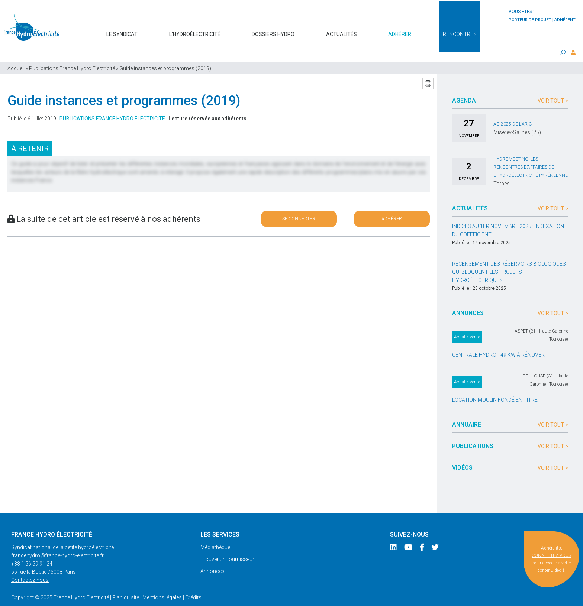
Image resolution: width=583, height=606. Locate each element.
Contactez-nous (30, 566)
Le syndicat (122, 30)
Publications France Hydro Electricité (72, 54)
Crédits (193, 583)
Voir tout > (553, 87)
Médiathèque (215, 533)
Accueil (16, 54)
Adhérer (399, 30)
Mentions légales (162, 583)
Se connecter (298, 204)
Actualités (341, 30)
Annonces (212, 557)
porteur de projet (530, 19)
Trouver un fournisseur (227, 545)
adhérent (565, 19)
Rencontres (460, 30)
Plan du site (125, 583)
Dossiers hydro (273, 30)
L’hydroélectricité (194, 30)
